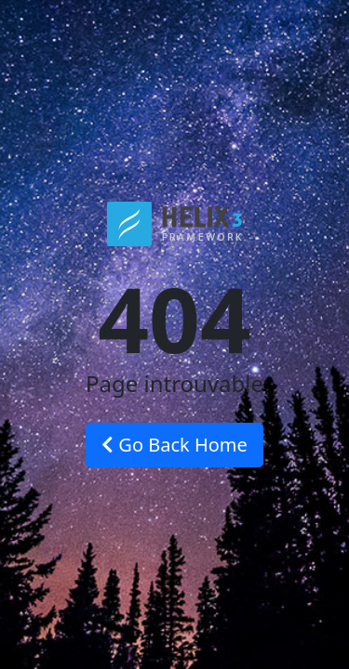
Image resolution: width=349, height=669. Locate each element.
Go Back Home (174, 444)
